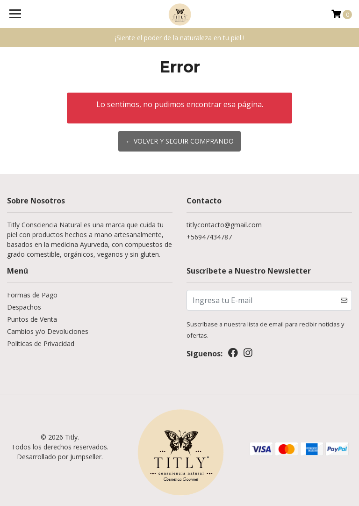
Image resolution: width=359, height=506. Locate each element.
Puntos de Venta (32, 319)
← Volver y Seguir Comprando (179, 141)
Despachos (24, 307)
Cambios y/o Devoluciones (47, 331)
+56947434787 (209, 236)
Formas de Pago (32, 294)
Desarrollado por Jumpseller (59, 456)
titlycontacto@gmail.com (224, 224)
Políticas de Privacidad (40, 343)
